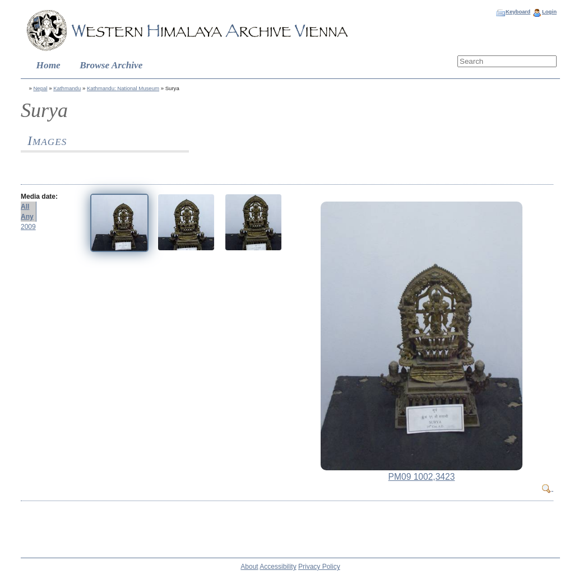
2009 (28, 227)
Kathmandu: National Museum (123, 88)
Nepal (40, 88)
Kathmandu (67, 88)
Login (549, 11)
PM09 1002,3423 (421, 476)
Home (48, 65)
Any (27, 217)
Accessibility (278, 567)
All (25, 207)
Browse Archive (111, 65)
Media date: (39, 196)
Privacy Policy (319, 567)
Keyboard (518, 11)
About (249, 567)
